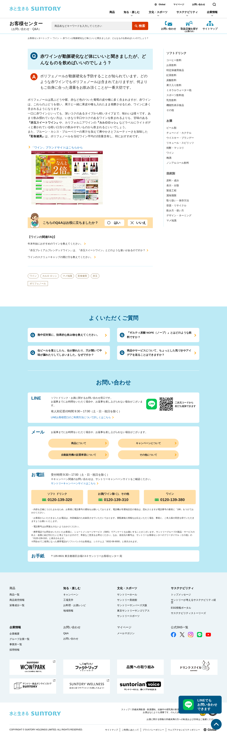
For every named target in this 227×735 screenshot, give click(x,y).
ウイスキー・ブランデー (180, 137)
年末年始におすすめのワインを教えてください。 (55, 243)
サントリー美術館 (127, 599)
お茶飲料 (171, 65)
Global (162, 4)
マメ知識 (67, 276)
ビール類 (171, 127)
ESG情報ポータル (181, 607)
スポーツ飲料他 (175, 95)
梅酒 (168, 157)
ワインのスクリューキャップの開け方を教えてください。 (60, 257)
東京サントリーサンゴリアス (133, 610)
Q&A (66, 633)
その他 (170, 110)
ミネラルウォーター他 (178, 90)
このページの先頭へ (216, 724)
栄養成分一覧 (16, 605)
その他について (148, 454)
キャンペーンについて (148, 443)
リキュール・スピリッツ (180, 142)
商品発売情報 (16, 599)
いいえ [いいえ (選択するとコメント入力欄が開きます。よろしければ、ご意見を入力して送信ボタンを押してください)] (141, 223)
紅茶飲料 (171, 75)
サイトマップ (210, 28)
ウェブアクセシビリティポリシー (184, 730)
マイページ (178, 4)
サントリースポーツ (128, 616)
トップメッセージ (181, 594)
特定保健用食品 (175, 70)
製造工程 (171, 190)
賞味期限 (171, 195)
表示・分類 (172, 185)
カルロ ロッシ (49, 276)
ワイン (56, 38)
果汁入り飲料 (173, 85)
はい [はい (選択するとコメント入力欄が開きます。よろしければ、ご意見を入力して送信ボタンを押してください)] (117, 223)
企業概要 (14, 633)
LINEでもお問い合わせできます (207, 705)
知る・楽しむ (132, 12)
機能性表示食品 (175, 105)
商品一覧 (14, 594)
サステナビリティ (187, 12)
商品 (112, 12)
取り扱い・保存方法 (177, 200)
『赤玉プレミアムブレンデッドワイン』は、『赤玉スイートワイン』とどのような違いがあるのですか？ (86, 250)
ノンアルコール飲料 (177, 162)
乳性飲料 (171, 100)
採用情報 (14, 649)
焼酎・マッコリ (175, 147)
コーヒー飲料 (173, 60)
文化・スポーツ (158, 12)
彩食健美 (82, 276)
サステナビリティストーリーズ (188, 613)
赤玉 (95, 276)
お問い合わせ (198, 4)
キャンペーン (70, 594)
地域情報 (68, 610)
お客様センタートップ (38, 38)
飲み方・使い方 (175, 210)
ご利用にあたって (130, 730)
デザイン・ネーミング (178, 215)
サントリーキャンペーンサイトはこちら (73, 483)
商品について (78, 443)
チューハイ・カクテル (178, 132)
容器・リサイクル (176, 205)
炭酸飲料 (171, 80)
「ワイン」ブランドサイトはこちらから (67, 175)
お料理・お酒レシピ (74, 605)
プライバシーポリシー (153, 730)
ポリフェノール (38, 283)
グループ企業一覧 (19, 639)
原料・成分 (172, 180)
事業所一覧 (15, 644)
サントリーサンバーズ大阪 (132, 605)
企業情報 (212, 12)
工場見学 (68, 599)
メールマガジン (126, 633)
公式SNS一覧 (179, 627)
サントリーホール (127, 594)
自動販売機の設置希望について (78, 454)
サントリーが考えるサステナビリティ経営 (193, 601)
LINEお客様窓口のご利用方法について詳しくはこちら (81, 417)
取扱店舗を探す (189, 29)
